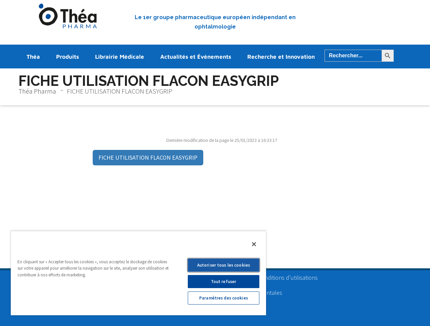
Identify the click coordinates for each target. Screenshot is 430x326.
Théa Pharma (37, 91)
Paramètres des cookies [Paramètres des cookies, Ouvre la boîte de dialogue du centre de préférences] (223, 298)
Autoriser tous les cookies (223, 265)
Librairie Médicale (119, 56)
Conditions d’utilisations (288, 277)
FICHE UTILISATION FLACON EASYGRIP (148, 157)
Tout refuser (223, 281)
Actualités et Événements (195, 56)
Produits (67, 56)
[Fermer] (254, 244)
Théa (33, 56)
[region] (138, 273)
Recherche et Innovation (281, 56)
